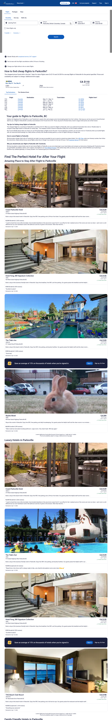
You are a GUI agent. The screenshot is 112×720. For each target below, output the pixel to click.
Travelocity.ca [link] (7, 8)
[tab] (49, 32)
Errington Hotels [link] (61, 655)
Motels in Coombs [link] (61, 648)
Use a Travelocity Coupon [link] (91, 696)
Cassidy (20, 105)
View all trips (56, 567)
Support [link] (87, 685)
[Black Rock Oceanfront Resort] (73, 537)
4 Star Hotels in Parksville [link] (12, 645)
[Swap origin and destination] (40, 42)
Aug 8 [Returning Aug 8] (95, 43)
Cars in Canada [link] (34, 688)
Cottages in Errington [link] (11, 655)
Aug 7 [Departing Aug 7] (78, 43)
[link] (18, 626)
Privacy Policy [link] (61, 685)
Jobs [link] (5, 688)
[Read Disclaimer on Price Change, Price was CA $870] (93, 533)
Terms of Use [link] (61, 691)
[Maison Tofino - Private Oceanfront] (73, 553)
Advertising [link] (6, 705)
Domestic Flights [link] (34, 691)
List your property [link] (8, 691)
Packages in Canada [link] (35, 693)
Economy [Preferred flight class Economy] (98, 38)
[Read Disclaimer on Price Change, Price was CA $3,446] (91, 548)
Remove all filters (40, 511)
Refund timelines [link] (89, 693)
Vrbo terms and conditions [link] (64, 693)
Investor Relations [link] (8, 699)
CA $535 (81, 109)
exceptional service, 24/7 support (27, 71)
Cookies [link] (60, 688)
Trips (100, 3)
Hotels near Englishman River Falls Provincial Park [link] (70, 652)
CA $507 (81, 107)
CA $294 (81, 105)
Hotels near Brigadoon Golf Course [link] (66, 645)
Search (56, 54)
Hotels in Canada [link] (35, 685)
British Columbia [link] (25, 8)
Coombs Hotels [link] (9, 648)
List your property (84, 3)
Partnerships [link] (6, 693)
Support (94, 3)
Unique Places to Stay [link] (36, 696)
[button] (56, 634)
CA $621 (81, 114)
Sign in (106, 3)
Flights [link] (13, 8)
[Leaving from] (23, 43)
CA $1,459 (82, 115)
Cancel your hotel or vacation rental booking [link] (95, 691)
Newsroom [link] (6, 696)
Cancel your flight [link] (89, 688)
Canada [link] (18, 8)
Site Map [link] (6, 702)
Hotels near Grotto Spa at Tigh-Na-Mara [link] (16, 658)
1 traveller (89, 38)
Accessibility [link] (61, 696)
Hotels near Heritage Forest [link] (64, 658)
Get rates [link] (104, 491)
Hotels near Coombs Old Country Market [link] (16, 652)
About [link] (5, 685)
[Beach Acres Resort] (73, 521)
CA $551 (81, 112)
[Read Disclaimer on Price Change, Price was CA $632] (93, 517)
